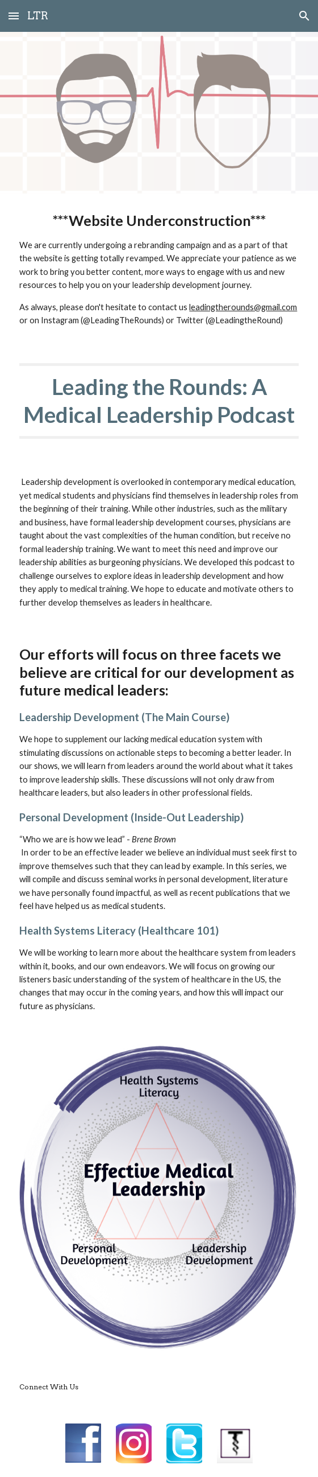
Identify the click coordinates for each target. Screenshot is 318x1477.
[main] (159, 269)
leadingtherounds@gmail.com (243, 307)
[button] (13, 15)
